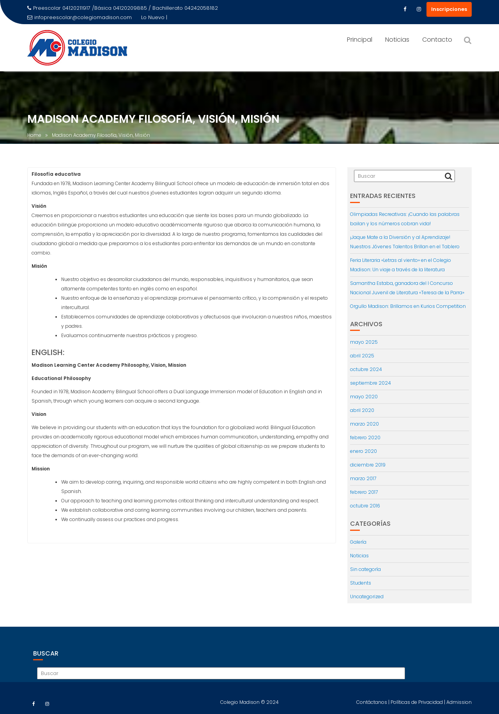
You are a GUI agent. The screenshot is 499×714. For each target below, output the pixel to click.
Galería (358, 542)
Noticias (397, 39)
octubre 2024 (366, 369)
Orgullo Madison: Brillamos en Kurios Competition (408, 306)
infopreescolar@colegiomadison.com (79, 17)
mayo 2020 (364, 396)
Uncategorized (367, 596)
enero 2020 (363, 451)
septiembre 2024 (370, 383)
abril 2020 (362, 410)
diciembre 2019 (368, 464)
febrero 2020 (365, 437)
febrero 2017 (364, 492)
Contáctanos (372, 707)
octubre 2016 (365, 505)
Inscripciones (449, 9)
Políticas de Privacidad (417, 707)
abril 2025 (362, 355)
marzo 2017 (363, 478)
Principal (359, 39)
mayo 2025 (364, 342)
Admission (459, 707)
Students (360, 583)
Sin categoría (365, 569)
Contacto (437, 39)
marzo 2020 (364, 424)
